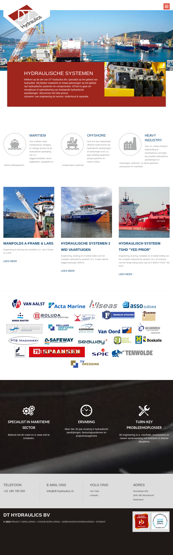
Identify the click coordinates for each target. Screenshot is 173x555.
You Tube (94, 491)
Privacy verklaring (23, 521)
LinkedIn (94, 495)
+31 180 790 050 (14, 491)
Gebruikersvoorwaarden (78, 521)
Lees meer (10, 261)
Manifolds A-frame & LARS (28, 243)
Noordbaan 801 (140, 491)
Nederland (138, 499)
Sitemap (100, 521)
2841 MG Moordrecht (143, 495)
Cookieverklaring (48, 521)
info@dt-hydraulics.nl (60, 491)
